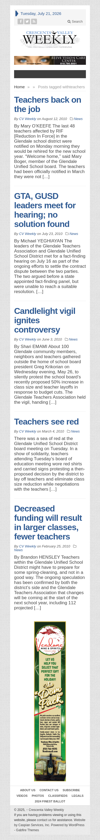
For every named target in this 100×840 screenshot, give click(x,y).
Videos (22, 795)
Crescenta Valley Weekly (45, 810)
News (78, 119)
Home (19, 87)
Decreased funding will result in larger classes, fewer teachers (48, 522)
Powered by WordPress (68, 825)
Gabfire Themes (27, 830)
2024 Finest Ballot (50, 801)
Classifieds (58, 795)
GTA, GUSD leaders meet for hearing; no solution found (45, 210)
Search (75, 21)
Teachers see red (46, 421)
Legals (78, 795)
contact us (44, 820)
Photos (38, 795)
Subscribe (71, 790)
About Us (27, 790)
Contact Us (49, 790)
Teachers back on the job (47, 104)
